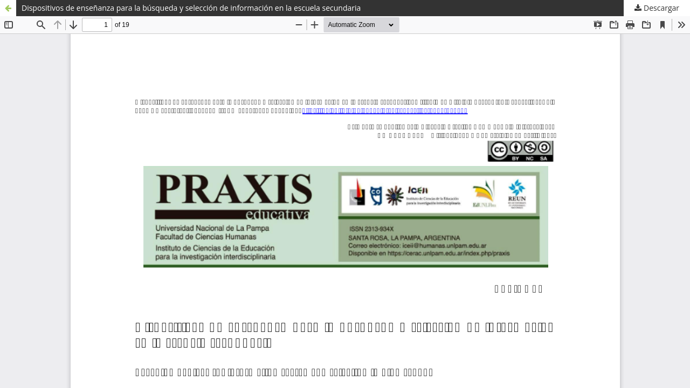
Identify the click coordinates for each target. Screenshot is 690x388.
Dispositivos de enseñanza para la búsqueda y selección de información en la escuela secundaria (191, 8)
